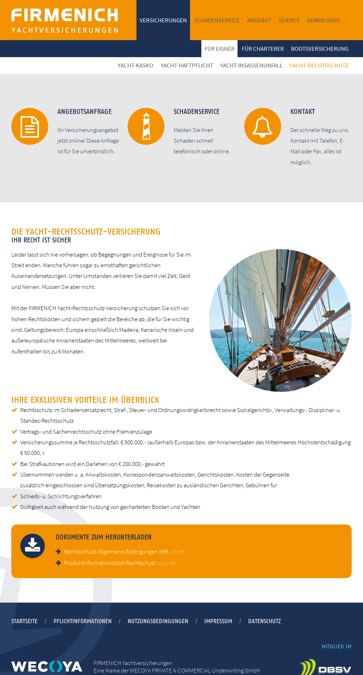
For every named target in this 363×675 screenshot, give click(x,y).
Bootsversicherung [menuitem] (319, 49)
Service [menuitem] (289, 20)
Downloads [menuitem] (323, 20)
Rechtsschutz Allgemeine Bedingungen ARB (125, 551)
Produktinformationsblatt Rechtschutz (120, 563)
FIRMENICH (64, 20)
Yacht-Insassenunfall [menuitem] (251, 65)
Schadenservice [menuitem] (217, 20)
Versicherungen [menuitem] (163, 20)
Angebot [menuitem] (259, 20)
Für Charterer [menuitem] (263, 49)
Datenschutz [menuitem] (264, 621)
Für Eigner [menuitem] (220, 49)
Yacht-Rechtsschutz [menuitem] (319, 65)
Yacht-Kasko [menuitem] (135, 65)
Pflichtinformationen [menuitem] (83, 621)
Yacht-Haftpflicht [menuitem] (187, 65)
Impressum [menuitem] (218, 621)
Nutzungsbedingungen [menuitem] (158, 621)
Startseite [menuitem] (24, 621)
